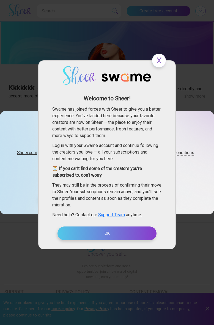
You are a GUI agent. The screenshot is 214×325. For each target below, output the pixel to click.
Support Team (111, 214)
